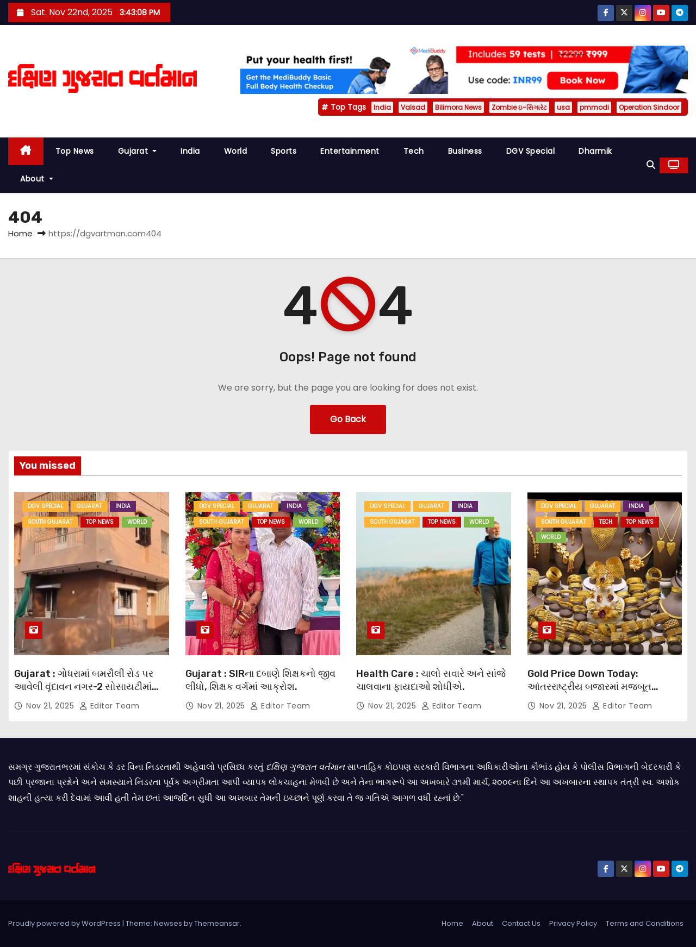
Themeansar (217, 923)
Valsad (413, 107)
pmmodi (594, 107)
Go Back (348, 419)
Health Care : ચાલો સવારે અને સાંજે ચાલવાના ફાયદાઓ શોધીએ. (431, 680)
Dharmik (595, 151)
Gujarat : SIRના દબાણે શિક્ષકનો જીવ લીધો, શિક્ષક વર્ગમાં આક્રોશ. (260, 680)
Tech (413, 151)
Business (465, 151)
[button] (651, 165)
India (382, 107)
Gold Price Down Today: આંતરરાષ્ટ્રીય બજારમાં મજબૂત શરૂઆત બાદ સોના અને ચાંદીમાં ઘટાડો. (603, 687)
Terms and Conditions (644, 923)
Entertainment (350, 151)
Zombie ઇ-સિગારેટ (519, 107)
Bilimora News (458, 107)
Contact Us (521, 923)
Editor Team (109, 705)
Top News (74, 151)
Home (20, 233)
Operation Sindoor (649, 107)
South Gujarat (50, 522)
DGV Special (530, 151)
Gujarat (137, 151)
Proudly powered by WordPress (65, 923)
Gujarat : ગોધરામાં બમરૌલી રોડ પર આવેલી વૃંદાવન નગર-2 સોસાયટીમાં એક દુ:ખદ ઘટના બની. (83, 687)
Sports (283, 151)
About (36, 178)
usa (563, 107)
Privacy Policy (573, 923)
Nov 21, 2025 (51, 705)
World (235, 151)
